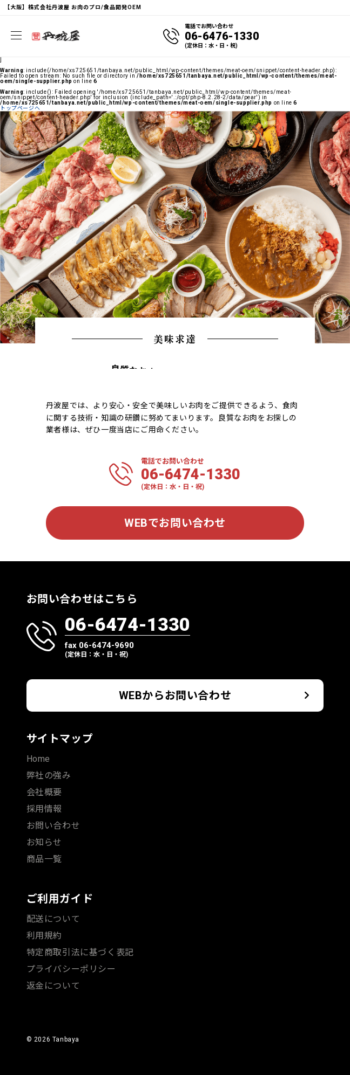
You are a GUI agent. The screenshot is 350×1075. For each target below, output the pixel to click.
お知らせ (44, 842)
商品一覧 (44, 859)
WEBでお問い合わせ (175, 522)
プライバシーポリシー (71, 969)
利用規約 (44, 936)
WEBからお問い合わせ (175, 695)
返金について (53, 986)
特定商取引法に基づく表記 (80, 952)
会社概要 (44, 792)
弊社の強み (48, 775)
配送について (53, 919)
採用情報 (44, 809)
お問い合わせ (53, 826)
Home (38, 759)
